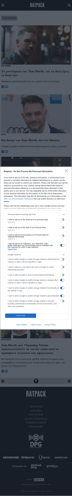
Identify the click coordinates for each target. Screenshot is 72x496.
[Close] (67, 171)
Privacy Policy (50, 325)
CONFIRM (20, 316)
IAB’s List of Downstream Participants (18, 199)
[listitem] (36, 214)
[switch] (62, 219)
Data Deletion (21, 325)
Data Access (36, 325)
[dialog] (36, 248)
